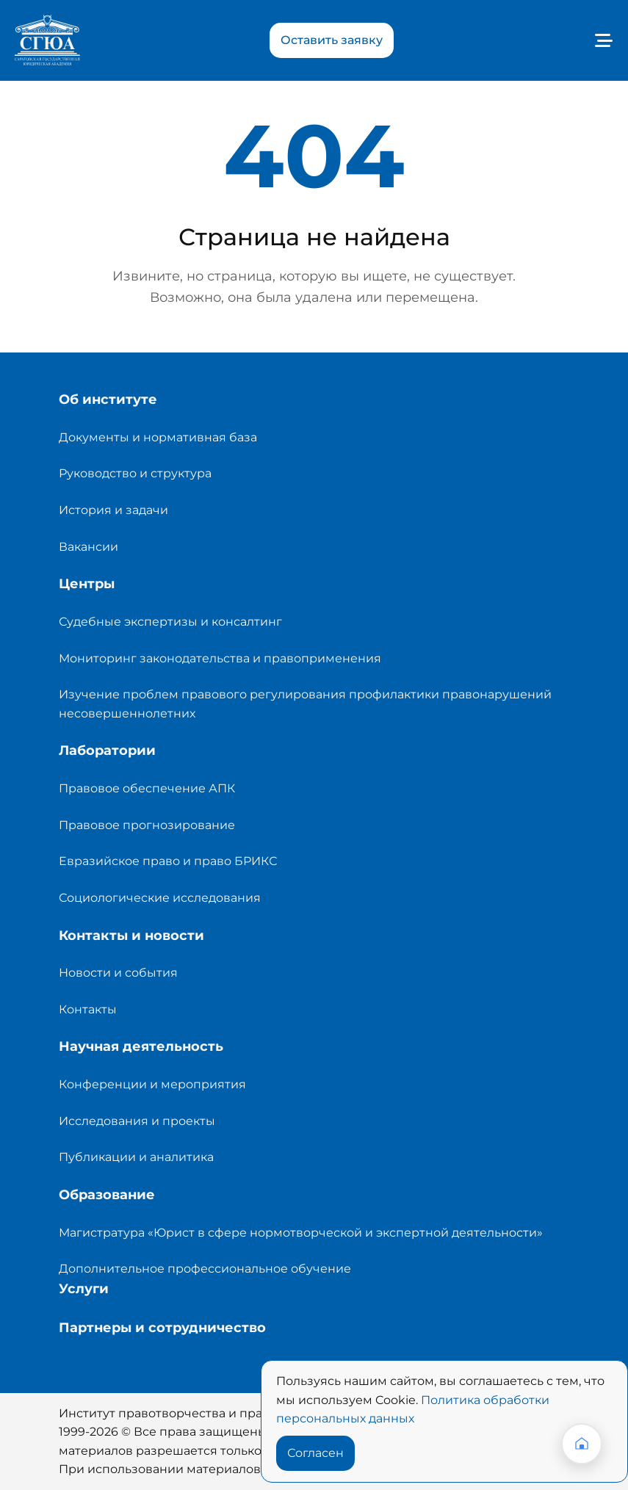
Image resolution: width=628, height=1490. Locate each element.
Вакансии (88, 547)
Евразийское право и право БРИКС (168, 861)
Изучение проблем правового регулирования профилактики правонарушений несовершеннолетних (305, 703)
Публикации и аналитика (136, 1157)
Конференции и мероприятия (152, 1084)
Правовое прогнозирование (147, 825)
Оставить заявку (332, 40)
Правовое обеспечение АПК (147, 788)
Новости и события (118, 973)
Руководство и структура (135, 473)
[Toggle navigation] (598, 40)
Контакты (88, 1009)
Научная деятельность (141, 1046)
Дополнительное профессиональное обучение (205, 1269)
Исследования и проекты (137, 1121)
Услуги (84, 1289)
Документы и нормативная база (158, 437)
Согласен (315, 1453)
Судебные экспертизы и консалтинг (170, 622)
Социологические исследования (160, 898)
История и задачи (113, 510)
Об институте (108, 399)
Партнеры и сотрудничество (162, 1328)
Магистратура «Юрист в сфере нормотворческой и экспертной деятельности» (301, 1233)
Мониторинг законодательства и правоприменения (220, 658)
